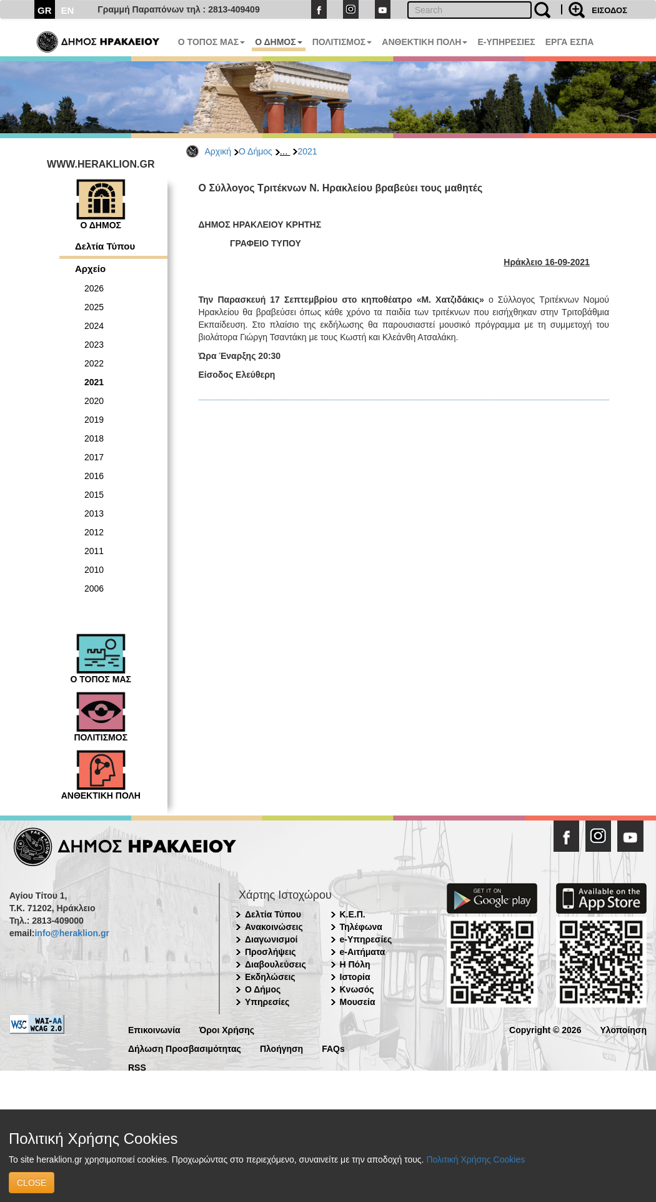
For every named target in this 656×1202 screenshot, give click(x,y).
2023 (94, 345)
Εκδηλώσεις (270, 977)
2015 (94, 495)
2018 (94, 438)
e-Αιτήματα (362, 952)
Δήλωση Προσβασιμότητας (184, 1048)
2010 (94, 570)
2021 (307, 151)
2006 (94, 588)
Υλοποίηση (623, 1029)
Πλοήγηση (281, 1048)
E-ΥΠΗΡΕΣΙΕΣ (506, 42)
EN (67, 10)
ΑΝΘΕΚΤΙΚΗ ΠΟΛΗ (424, 42)
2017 (94, 457)
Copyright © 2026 (545, 1029)
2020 (94, 401)
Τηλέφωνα (361, 927)
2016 (94, 476)
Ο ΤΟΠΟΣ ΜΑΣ (211, 42)
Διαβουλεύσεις (275, 964)
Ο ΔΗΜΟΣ (278, 42)
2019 (94, 420)
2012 (94, 532)
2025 (94, 307)
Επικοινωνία (154, 1029)
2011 (94, 551)
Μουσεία (357, 1002)
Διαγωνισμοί (271, 939)
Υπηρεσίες (267, 1002)
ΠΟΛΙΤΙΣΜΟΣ (342, 42)
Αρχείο (90, 268)
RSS (137, 1067)
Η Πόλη (355, 964)
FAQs (333, 1048)
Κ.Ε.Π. (352, 914)
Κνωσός (357, 989)
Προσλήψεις (270, 952)
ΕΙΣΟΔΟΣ (609, 10)
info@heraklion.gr (71, 933)
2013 (94, 513)
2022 (94, 363)
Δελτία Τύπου (105, 246)
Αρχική (218, 151)
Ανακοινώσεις (274, 927)
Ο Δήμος (255, 151)
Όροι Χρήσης (227, 1029)
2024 (94, 326)
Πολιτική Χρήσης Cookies (475, 1159)
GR (44, 10)
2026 (94, 288)
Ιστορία (355, 977)
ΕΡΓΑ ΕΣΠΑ (569, 42)
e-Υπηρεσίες (366, 939)
